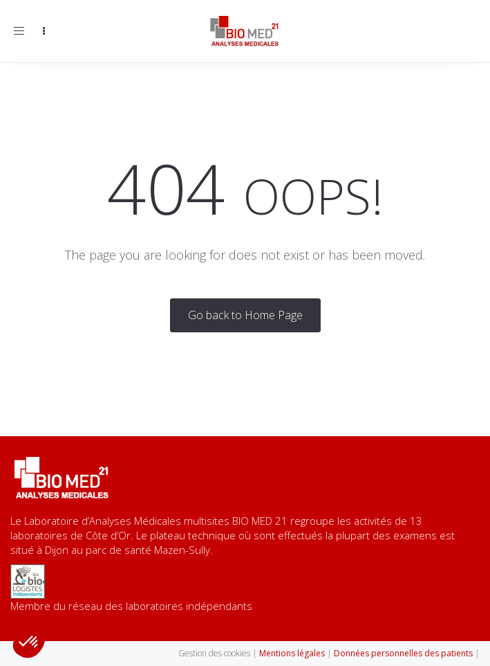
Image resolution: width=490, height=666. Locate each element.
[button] (29, 642)
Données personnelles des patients (404, 653)
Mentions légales (292, 653)
